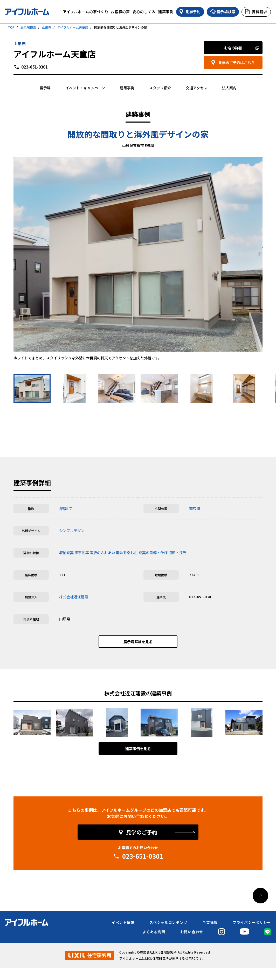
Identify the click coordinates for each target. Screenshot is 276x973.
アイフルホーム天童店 (72, 27)
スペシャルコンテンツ (168, 927)
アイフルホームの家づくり (85, 11)
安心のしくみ (144, 11)
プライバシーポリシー (252, 927)
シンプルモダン (72, 530)
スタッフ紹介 (160, 87)
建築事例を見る (138, 753)
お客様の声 (120, 11)
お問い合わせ (191, 937)
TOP (11, 27)
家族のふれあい (102, 552)
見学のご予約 (141, 837)
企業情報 (210, 927)
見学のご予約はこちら (236, 62)
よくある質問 (153, 937)
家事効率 (81, 552)
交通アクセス (196, 87)
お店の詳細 (233, 47)
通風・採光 (177, 552)
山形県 (46, 27)
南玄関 (194, 508)
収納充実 (66, 552)
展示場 (45, 87)
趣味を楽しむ (127, 552)
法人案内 (229, 87)
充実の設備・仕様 (153, 552)
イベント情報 (123, 927)
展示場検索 (28, 27)
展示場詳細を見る (138, 644)
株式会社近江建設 (73, 596)
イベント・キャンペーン (85, 87)
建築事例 (166, 11)
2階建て (65, 508)
